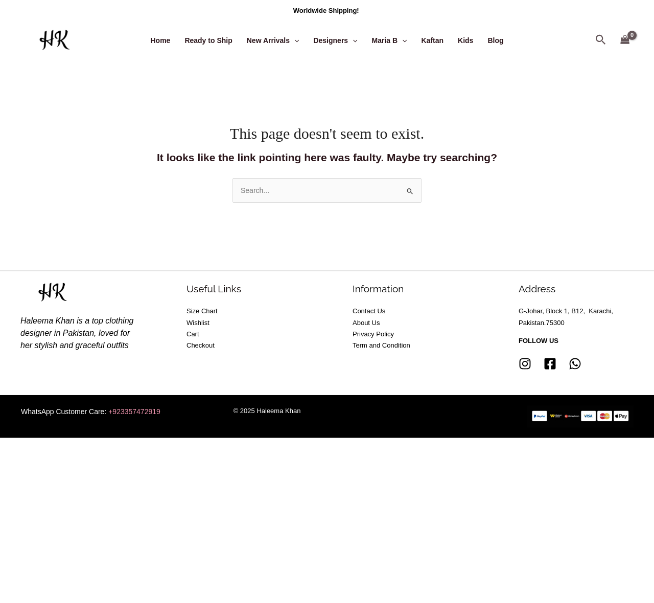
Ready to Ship (208, 40)
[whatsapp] (575, 363)
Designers (335, 40)
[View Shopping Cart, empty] (625, 40)
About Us (366, 322)
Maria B (389, 40)
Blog (495, 40)
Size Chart (202, 311)
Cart (192, 334)
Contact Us (369, 311)
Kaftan (433, 40)
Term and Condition (381, 345)
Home (160, 40)
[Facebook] (550, 363)
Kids (465, 40)
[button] (600, 40)
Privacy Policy (373, 334)
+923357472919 (134, 411)
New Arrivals (273, 40)
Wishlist (197, 322)
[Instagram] (525, 363)
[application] (294, 40)
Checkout (200, 345)
